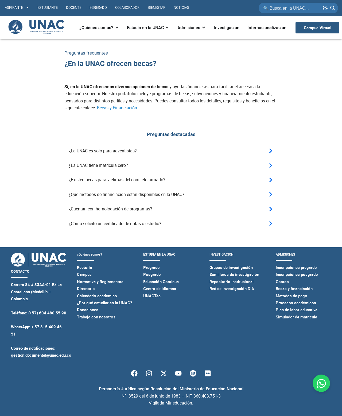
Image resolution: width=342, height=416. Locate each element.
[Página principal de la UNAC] (36, 27)
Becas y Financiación (117, 108)
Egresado (98, 7)
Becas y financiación (294, 288)
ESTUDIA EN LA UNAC (159, 254)
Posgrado (152, 274)
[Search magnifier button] (332, 8)
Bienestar (156, 7)
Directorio (86, 288)
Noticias (181, 7)
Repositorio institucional (231, 281)
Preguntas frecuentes (87, 52)
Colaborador (127, 7)
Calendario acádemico (97, 295)
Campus (84, 274)
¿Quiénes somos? (89, 254)
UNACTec (152, 295)
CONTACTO (19, 271)
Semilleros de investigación (234, 274)
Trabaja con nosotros (96, 316)
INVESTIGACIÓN (221, 254)
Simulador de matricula (296, 316)
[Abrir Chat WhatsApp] (321, 383)
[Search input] (291, 8)
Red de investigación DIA (231, 288)
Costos (282, 281)
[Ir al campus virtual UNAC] (317, 27)
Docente (73, 7)
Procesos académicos (296, 302)
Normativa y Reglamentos (100, 281)
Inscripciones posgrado (297, 274)
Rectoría (84, 267)
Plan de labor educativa (296, 309)
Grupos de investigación (231, 267)
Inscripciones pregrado (296, 267)
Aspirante (17, 7)
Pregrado (151, 267)
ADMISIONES (285, 254)
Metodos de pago (291, 295)
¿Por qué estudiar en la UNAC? (104, 302)
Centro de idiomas (159, 288)
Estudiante (47, 7)
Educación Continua (161, 281)
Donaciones (87, 309)
